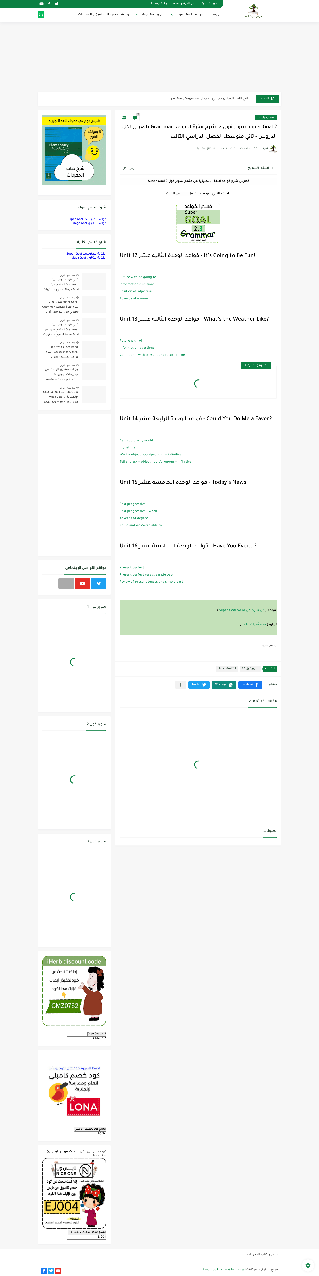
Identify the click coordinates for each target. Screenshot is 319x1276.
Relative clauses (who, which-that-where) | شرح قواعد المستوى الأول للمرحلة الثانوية (62, 353)
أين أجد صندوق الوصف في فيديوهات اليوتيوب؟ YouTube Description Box (62, 374)
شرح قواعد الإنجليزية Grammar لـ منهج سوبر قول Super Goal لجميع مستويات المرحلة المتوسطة (60, 330)
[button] (250, 685)
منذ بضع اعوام (67, 275)
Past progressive (132, 504)
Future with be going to (138, 277)
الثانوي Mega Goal (154, 14)
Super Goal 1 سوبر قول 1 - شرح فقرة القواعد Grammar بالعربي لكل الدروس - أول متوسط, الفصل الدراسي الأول (60, 308)
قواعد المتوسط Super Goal (87, 219)
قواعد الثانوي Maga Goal (89, 223)
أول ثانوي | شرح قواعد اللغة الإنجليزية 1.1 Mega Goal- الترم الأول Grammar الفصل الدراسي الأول (61, 398)
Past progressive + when (138, 511)
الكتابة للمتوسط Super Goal (86, 254)
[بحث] (41, 14)
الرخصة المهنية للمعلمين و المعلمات (104, 14)
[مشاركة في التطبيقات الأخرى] (180, 685)
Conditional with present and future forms (153, 355)
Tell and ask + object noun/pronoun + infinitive (155, 462)
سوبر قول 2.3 (266, 117)
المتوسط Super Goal (191, 14)
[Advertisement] (159, 58)
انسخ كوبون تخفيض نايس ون (87, 1232)
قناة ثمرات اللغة (254, 624)
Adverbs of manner (134, 299)
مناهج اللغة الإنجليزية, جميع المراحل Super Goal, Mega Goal (209, 98)
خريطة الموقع (208, 3)
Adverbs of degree (134, 518)
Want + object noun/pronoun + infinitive (150, 455)
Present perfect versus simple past (146, 575)
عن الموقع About (183, 3)
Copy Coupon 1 (97, 1033)
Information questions (137, 284)
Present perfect (132, 568)
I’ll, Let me (127, 448)
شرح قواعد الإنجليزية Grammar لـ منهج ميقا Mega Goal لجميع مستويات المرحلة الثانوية (61, 285)
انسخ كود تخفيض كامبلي (90, 1129)
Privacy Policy (159, 3)
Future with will (132, 341)
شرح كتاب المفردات (261, 1254)
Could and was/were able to (141, 525)
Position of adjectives (136, 292)
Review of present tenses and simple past (151, 582)
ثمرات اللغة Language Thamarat (224, 1270)
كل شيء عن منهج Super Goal (241, 610)
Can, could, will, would (136, 441)
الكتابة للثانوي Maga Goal (88, 258)
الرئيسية (216, 14)
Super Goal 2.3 (227, 668)
